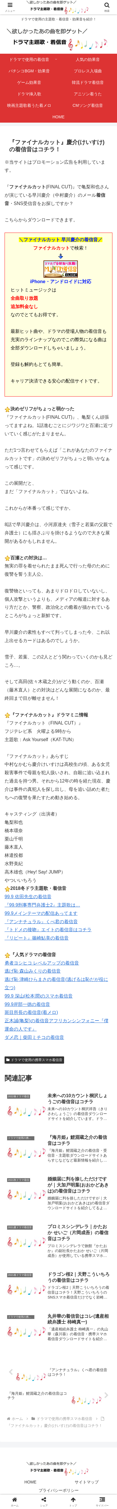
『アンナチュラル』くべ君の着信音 (41, 921)
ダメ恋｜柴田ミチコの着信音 (34, 1037)
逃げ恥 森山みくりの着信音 (33, 971)
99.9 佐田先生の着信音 (28, 896)
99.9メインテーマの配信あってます (41, 913)
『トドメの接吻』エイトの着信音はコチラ (48, 929)
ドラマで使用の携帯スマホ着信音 (34, 1060)
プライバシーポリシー (59, 1490)
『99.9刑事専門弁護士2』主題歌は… (42, 905)
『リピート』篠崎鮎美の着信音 (37, 938)
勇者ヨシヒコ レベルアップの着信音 (42, 963)
